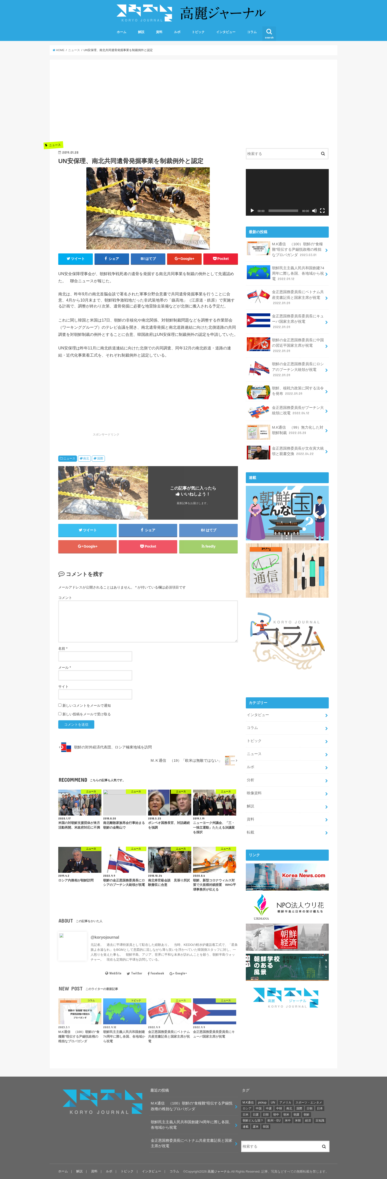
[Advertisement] (148, 102)
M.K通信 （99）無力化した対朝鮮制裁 (285, 432)
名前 (62, 648)
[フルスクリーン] (322, 210)
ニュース (69, 458)
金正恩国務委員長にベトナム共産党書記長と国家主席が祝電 (285, 297)
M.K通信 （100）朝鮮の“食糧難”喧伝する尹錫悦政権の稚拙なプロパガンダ (285, 249)
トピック (198, 32)
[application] (287, 192)
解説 (141, 32)
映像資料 (254, 793)
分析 (250, 780)
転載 (250, 832)
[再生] (252, 210)
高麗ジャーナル (219, 1171)
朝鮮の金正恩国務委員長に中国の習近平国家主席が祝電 (285, 345)
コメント (65, 598)
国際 (100, 458)
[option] (148, 300)
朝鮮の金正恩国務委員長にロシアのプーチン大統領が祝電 (285, 369)
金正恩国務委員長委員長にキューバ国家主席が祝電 (285, 321)
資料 (159, 32)
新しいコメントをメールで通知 (86, 705)
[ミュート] (314, 210)
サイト (63, 686)
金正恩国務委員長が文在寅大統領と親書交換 (285, 452)
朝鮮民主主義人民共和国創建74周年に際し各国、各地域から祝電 (285, 273)
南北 (86, 458)
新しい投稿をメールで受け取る (86, 714)
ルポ (177, 32)
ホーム (121, 32)
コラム (252, 32)
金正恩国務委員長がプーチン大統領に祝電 (285, 412)
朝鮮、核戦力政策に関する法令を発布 (285, 392)
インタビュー (225, 32)
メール (64, 667)
